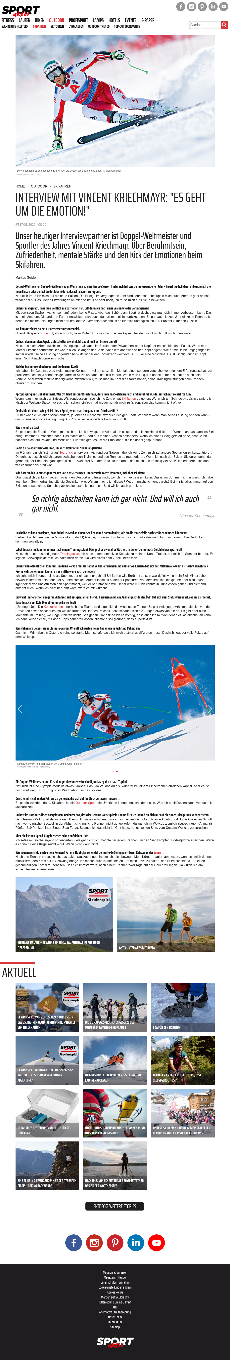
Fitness (8, 20)
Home (20, 186)
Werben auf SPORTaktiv (115, 1297)
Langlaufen (76, 26)
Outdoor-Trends (99, 26)
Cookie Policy (115, 1292)
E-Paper (148, 20)
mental (48, 333)
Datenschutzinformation (115, 1282)
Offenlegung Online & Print (115, 1302)
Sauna (158, 852)
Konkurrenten (54, 606)
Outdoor (56, 20)
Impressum (115, 1322)
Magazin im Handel (115, 1277)
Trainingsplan (69, 554)
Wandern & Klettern (15, 26)
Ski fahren (129, 398)
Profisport (78, 20)
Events (131, 20)
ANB (115, 1307)
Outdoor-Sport (85, 802)
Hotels (114, 20)
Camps (98, 20)
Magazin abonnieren (115, 1272)
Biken (39, 20)
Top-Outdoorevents (127, 26)
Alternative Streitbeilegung (115, 1312)
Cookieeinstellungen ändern (115, 1287)
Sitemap (115, 1327)
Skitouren (57, 26)
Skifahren (39, 26)
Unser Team (115, 1317)
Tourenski (67, 452)
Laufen (24, 20)
